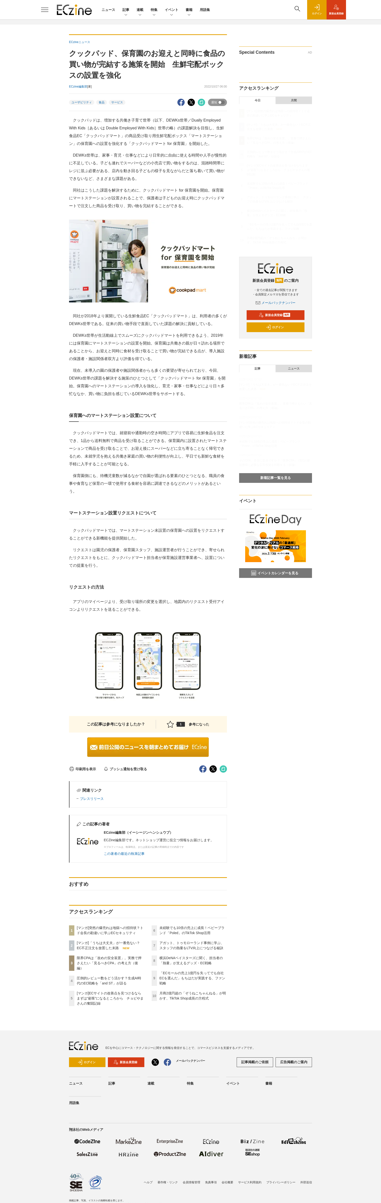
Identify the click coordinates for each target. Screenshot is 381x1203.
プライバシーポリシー (280, 1182)
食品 (101, 102)
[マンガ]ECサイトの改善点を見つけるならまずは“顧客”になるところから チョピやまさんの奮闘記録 (110, 998)
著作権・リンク (167, 1182)
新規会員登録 (274, 315)
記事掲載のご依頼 (254, 1062)
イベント (171, 10)
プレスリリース (92, 799)
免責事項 (211, 1182)
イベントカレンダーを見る (274, 573)
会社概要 (227, 1182)
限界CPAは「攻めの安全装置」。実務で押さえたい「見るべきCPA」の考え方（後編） (109, 963)
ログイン (275, 327)
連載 (140, 10)
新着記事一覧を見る (275, 478)
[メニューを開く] (44, 9)
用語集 (205, 10)
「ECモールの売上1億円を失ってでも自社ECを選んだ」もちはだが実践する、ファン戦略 (192, 978)
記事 (125, 10)
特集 (154, 10)
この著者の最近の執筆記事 (124, 854)
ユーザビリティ (81, 102)
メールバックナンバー (275, 303)
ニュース (108, 10)
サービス (117, 102)
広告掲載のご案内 (293, 1062)
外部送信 (306, 1182)
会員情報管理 (191, 1182)
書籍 (189, 10)
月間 (294, 100)
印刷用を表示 (82, 769)
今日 (257, 100)
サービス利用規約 (249, 1182)
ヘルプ (148, 1182)
